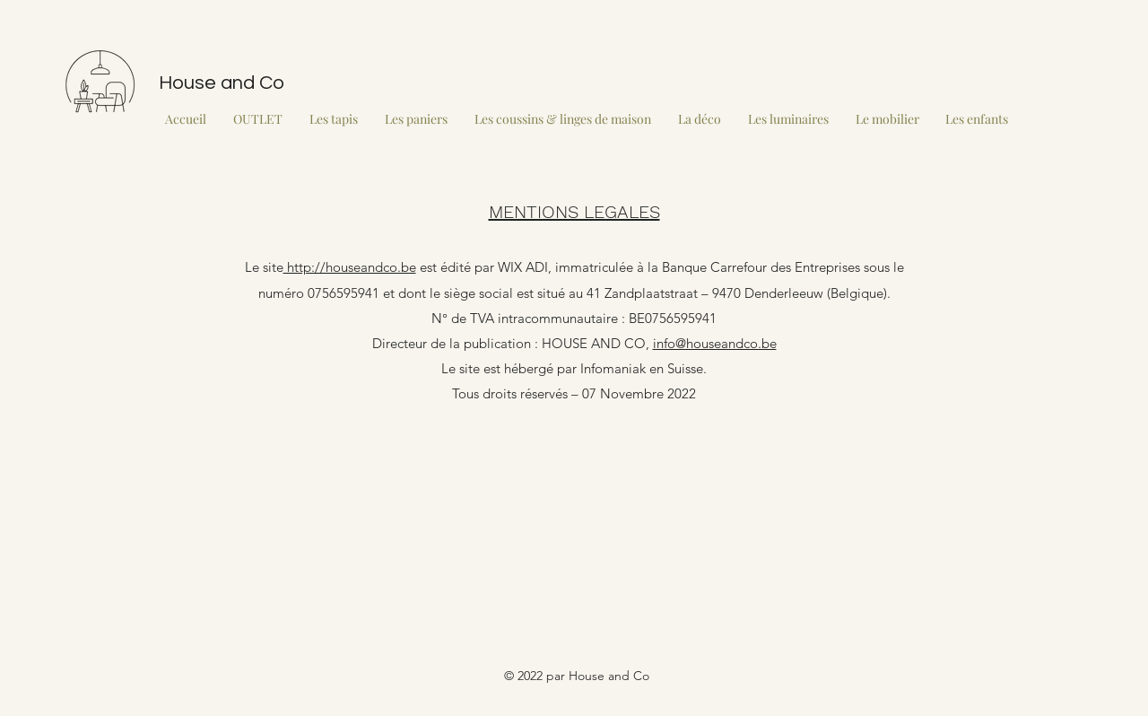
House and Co (221, 83)
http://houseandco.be (349, 266)
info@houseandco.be (715, 343)
